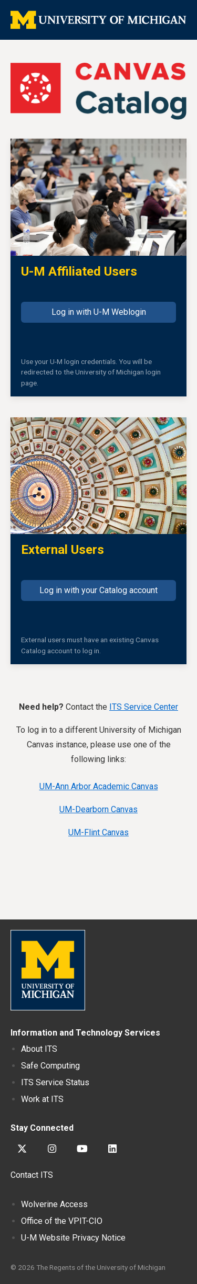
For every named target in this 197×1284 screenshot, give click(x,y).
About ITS (39, 1049)
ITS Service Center (143, 707)
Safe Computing (50, 1066)
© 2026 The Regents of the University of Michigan (88, 1267)
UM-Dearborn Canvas (98, 809)
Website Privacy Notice (73, 1238)
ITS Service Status (55, 1082)
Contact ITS (32, 1175)
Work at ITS (42, 1099)
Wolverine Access (54, 1204)
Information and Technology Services (85, 1033)
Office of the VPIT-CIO (61, 1221)
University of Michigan (48, 970)
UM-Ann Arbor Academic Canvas (98, 786)
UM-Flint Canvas (98, 832)
